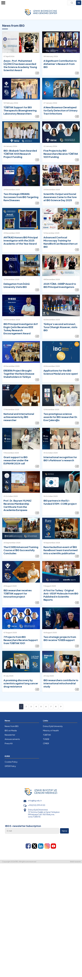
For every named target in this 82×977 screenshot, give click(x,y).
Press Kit (9, 743)
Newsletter (10, 734)
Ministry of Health (51, 730)
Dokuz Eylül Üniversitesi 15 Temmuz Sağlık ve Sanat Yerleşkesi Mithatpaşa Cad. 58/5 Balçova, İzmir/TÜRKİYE (44, 813)
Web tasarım (75, 862)
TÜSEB (46, 739)
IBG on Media (11, 730)
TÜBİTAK (47, 734)
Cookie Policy (11, 761)
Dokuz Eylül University (53, 726)
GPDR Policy (10, 766)
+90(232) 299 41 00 (36, 805)
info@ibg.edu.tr (35, 800)
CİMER (46, 743)
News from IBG (12, 726)
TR (78, 3)
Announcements (12, 739)
